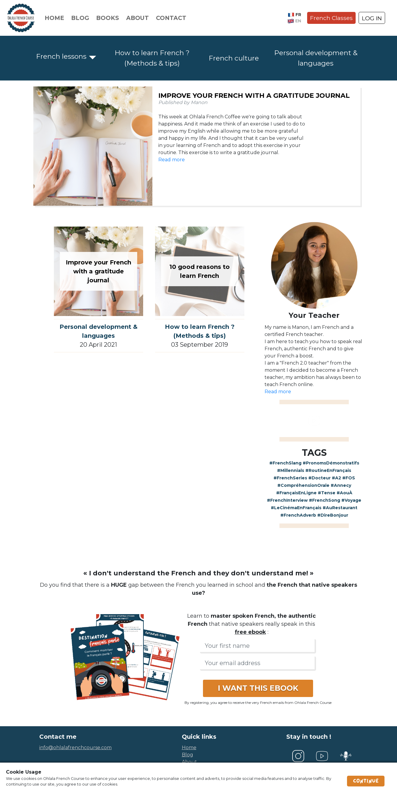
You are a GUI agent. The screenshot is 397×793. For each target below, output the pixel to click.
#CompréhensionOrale (303, 485)
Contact (171, 17)
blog (187, 755)
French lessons (61, 56)
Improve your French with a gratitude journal (254, 96)
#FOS (348, 478)
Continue (366, 781)
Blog (80, 17)
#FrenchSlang (285, 463)
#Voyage (351, 500)
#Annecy (341, 485)
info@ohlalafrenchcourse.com (75, 747)
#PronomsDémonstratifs (331, 463)
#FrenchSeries (290, 478)
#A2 (336, 478)
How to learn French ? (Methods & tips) (152, 58)
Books (107, 17)
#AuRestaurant (340, 507)
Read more (171, 159)
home (189, 747)
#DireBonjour (332, 515)
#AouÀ (344, 492)
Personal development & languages (315, 58)
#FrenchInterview (287, 500)
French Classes (331, 17)
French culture (234, 58)
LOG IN (372, 18)
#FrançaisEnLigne (296, 492)
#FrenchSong (324, 500)
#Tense (326, 492)
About (137, 17)
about (189, 762)
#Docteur (319, 478)
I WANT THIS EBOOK (258, 688)
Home (54, 17)
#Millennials (290, 470)
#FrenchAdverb (298, 515)
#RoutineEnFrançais (328, 470)
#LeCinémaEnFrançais (296, 507)
